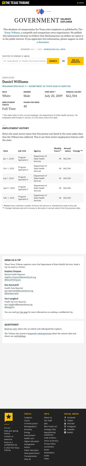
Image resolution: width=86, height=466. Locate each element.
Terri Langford (11, 298)
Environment (29, 435)
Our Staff (48, 420)
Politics (27, 447)
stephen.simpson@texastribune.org (20, 277)
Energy (27, 432)
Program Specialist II (14, 86)
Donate (7, 428)
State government (31, 453)
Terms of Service (51, 441)
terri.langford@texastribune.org (18, 304)
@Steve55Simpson (12, 279)
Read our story (10, 329)
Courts (27, 420)
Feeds (46, 449)
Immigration (29, 444)
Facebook (69, 417)
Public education (31, 450)
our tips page (22, 312)
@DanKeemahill (11, 293)
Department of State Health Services (50, 86)
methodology (20, 336)
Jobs (46, 423)
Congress (28, 417)
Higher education (31, 441)
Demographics (30, 426)
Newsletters (49, 452)
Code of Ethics (50, 438)
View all (27, 459)
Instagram (70, 426)
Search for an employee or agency (15, 56)
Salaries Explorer (66, 20)
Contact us (8, 436)
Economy (28, 429)
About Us (48, 417)
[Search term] (24, 61)
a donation (43, 42)
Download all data (54, 49)
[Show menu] (80, 3)
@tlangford (9, 307)
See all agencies (75, 61)
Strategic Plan (50, 429)
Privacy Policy (50, 444)
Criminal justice (31, 423)
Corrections (49, 446)
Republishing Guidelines (50, 433)
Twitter (68, 420)
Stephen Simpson (12, 271)
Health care (29, 438)
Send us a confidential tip (10, 443)
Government (37, 20)
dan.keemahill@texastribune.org (18, 290)
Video (46, 458)
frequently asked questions (40, 333)
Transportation (30, 456)
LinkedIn (69, 429)
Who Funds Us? (50, 426)
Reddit (68, 432)
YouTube (69, 423)
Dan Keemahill (11, 285)
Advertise (8, 439)
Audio (46, 455)
